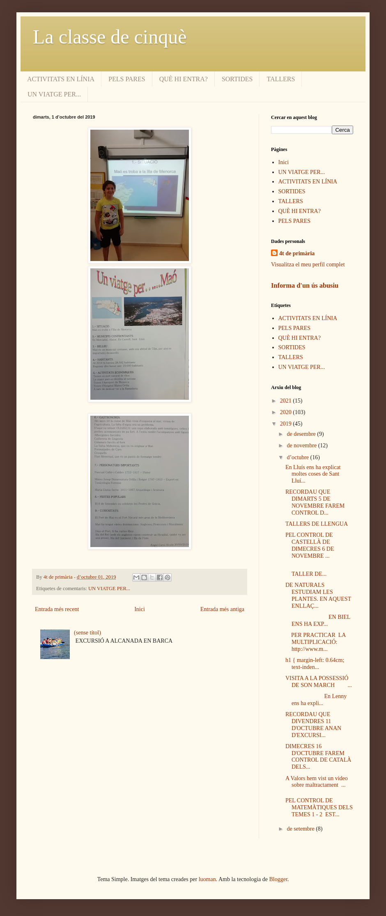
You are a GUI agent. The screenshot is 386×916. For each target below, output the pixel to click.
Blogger (278, 879)
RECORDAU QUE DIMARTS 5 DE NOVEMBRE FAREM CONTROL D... (315, 502)
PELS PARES (126, 79)
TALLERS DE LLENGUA (316, 524)
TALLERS (281, 79)
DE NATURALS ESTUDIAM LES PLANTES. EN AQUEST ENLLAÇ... (318, 595)
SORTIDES (237, 79)
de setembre (301, 829)
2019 (286, 424)
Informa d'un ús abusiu (304, 285)
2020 (286, 412)
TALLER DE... (312, 570)
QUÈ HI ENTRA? (183, 79)
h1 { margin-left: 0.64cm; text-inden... (314, 663)
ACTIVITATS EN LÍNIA (60, 79)
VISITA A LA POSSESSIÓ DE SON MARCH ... (318, 681)
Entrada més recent (57, 609)
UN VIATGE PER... (54, 94)
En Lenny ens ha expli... (316, 699)
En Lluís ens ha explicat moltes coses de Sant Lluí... (313, 474)
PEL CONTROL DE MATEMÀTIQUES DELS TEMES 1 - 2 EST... (319, 807)
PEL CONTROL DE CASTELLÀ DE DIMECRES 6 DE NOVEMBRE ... (309, 545)
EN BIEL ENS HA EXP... (317, 620)
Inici (139, 609)
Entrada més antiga (222, 609)
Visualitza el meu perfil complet (308, 264)
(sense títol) (87, 633)
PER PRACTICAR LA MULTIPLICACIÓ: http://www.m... (316, 642)
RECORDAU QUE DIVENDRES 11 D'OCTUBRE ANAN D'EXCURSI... (313, 724)
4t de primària (297, 253)
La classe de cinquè (109, 37)
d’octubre (298, 457)
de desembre (302, 434)
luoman (207, 879)
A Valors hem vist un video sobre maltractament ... (316, 781)
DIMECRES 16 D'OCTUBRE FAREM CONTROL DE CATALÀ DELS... (318, 756)
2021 (286, 401)
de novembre (302, 445)
